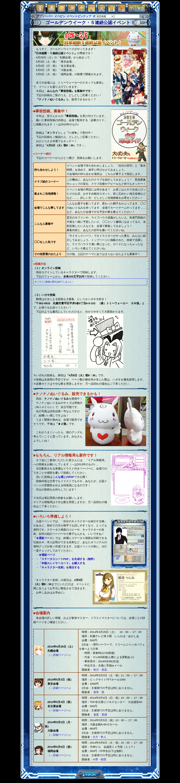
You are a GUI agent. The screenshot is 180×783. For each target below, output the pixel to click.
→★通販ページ (45, 554)
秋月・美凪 (100, 669)
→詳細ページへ (59, 654)
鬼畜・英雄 (100, 714)
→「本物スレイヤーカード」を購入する (60, 563)
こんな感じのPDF (63, 476)
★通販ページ (44, 538)
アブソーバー (45, 16)
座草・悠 (98, 692)
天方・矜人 (99, 736)
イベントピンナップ (79, 16)
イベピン (59, 16)
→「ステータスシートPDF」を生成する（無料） (66, 558)
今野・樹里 (99, 759)
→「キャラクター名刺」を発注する (58, 567)
